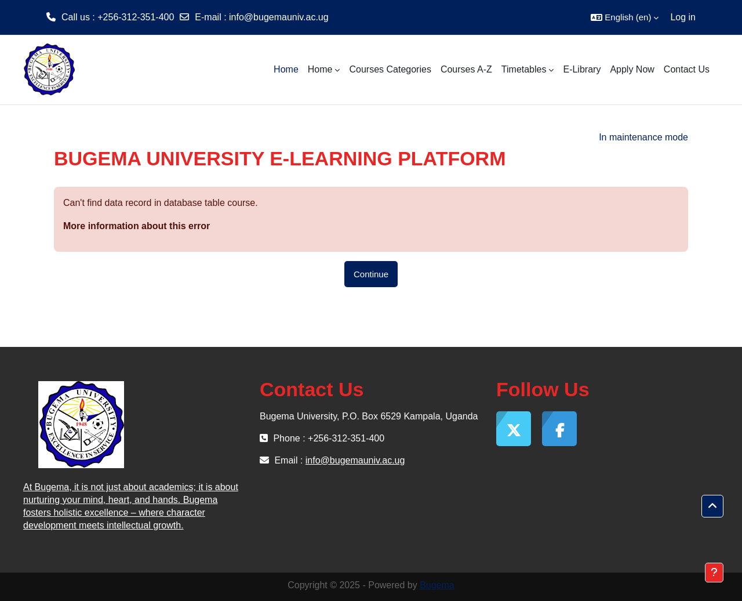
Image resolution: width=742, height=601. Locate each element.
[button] (624, 17)
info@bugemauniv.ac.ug (279, 17)
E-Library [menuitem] (582, 69)
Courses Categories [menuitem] (390, 69)
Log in (683, 17)
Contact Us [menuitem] (687, 69)
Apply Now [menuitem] (632, 69)
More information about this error (136, 226)
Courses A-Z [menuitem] (466, 69)
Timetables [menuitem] (524, 69)
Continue (371, 274)
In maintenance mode (643, 137)
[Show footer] (714, 572)
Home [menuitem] (286, 69)
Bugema (437, 585)
